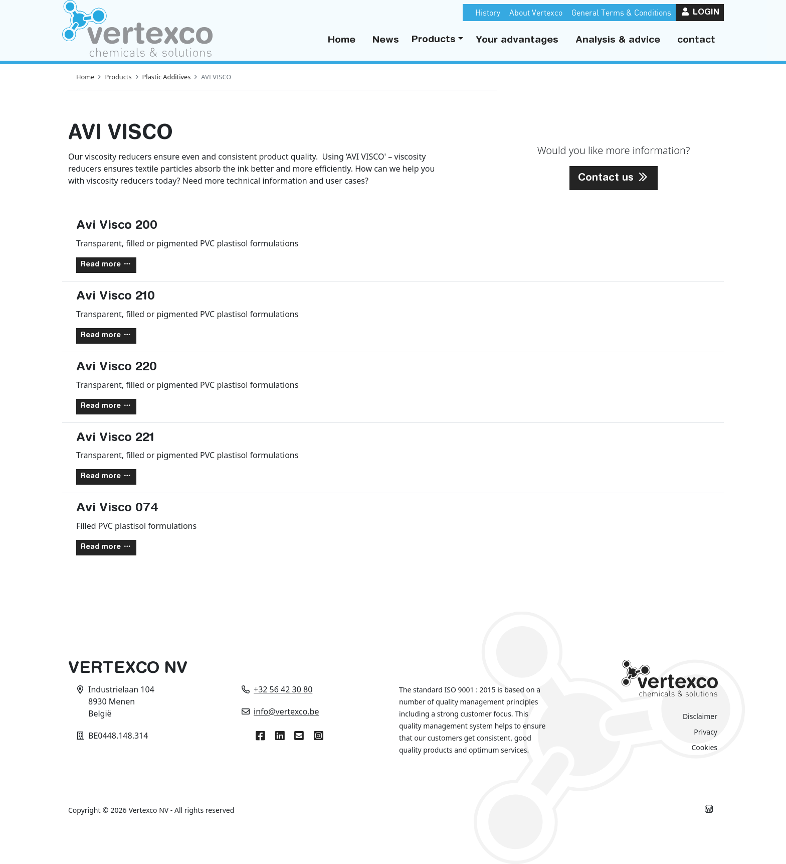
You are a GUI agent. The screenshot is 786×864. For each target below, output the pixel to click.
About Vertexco (535, 13)
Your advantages (517, 40)
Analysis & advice (617, 40)
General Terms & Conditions (621, 13)
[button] (437, 40)
